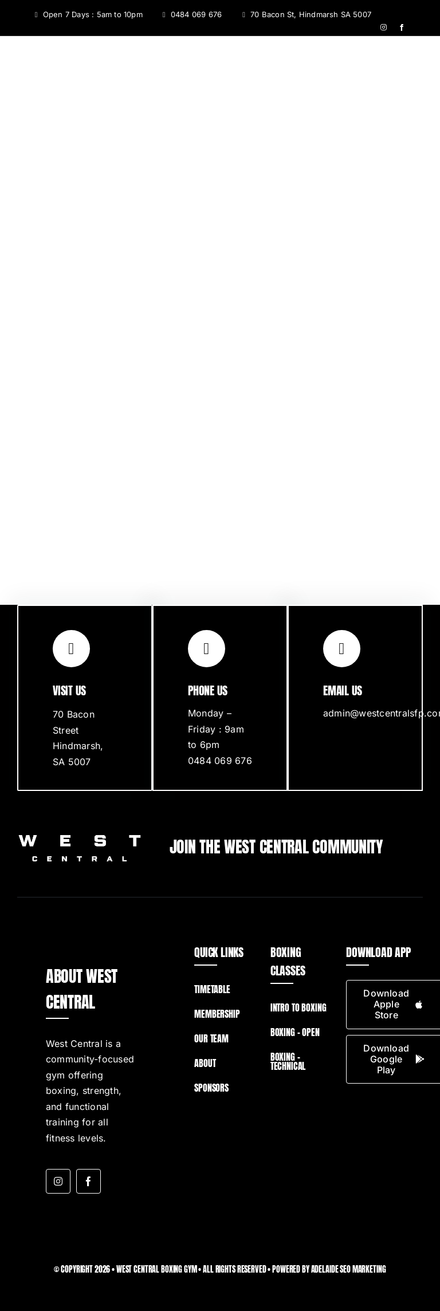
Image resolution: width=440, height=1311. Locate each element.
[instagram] (383, 27)
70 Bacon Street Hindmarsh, (78, 729)
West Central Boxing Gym (156, 1269)
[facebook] (401, 27)
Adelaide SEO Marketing (348, 1269)
